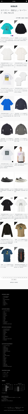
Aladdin (4, 346)
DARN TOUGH (5, 349)
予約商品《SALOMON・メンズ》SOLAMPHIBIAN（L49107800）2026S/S (21, 190)
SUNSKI (4, 362)
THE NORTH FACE (6, 310)
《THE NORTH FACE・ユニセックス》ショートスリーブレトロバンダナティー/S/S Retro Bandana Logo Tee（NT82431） (7, 165)
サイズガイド (5, 374)
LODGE (4, 354)
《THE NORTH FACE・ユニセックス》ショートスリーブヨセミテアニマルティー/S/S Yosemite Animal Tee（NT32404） (7, 39)
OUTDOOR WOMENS (6, 327)
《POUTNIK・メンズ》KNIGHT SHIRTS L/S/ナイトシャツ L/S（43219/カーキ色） (21, 140)
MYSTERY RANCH (6, 355)
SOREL (4, 318)
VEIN (4, 300)
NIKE (4, 320)
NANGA (4, 314)
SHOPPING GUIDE (6, 370)
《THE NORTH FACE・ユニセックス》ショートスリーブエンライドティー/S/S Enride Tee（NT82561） (21, 65)
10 (18, 277)
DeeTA (4, 301)
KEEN (4, 317)
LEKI (4, 353)
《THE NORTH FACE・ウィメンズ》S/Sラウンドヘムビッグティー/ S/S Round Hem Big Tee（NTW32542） (7, 65)
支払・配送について (10, 407)
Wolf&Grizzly (5, 365)
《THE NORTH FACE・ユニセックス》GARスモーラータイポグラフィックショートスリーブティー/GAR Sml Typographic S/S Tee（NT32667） (7, 217)
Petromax (4, 357)
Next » (15, 279)
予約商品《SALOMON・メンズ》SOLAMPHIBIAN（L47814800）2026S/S (7, 190)
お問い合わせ (18, 408)
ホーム (5, 407)
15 (12, 279)
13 (24, 277)
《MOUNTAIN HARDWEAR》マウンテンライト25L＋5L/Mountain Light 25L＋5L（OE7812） (20, 266)
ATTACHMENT (5, 297)
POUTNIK (5, 313)
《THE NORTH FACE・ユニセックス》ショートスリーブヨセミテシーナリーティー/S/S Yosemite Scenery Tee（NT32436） (7, 90)
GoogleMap (3, 398)
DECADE (4, 302)
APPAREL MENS (5, 294)
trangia (4, 363)
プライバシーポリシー (11, 408)
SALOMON (5, 315)
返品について (5, 376)
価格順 (22, 17)
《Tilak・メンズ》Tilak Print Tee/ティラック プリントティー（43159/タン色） (21, 241)
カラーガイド (5, 373)
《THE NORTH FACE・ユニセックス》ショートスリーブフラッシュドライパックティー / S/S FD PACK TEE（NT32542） (21, 90)
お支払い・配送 (5, 372)
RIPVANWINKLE (6, 296)
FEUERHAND (5, 350)
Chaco (4, 319)
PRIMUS (4, 358)
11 (20, 277)
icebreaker (5, 322)
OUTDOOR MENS (6, 308)
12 (22, 277)
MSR (4, 356)
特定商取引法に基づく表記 (19, 407)
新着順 (26, 17)
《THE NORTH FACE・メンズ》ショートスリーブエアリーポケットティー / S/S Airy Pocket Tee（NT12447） (7, 115)
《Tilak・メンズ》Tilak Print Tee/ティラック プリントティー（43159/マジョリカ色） (7, 266)
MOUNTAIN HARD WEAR (7, 338)
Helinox (4, 352)
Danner (4, 316)
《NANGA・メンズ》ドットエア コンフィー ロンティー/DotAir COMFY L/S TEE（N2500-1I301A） (20, 39)
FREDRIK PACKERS (6, 351)
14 (26, 277)
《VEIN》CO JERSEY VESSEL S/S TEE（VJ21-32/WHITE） (20, 164)
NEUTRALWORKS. (6, 299)
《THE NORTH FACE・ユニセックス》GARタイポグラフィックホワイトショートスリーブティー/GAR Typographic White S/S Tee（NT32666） (21, 217)
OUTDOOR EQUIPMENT (7, 343)
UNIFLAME (5, 364)
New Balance (5, 321)
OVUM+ (14, 1)
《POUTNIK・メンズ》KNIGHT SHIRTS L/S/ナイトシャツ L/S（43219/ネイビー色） (21, 115)
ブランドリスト (5, 375)
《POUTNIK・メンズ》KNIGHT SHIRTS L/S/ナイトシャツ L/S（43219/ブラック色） (7, 140)
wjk (3, 298)
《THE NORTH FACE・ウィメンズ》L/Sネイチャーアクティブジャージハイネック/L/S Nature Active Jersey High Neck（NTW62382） (7, 241)
